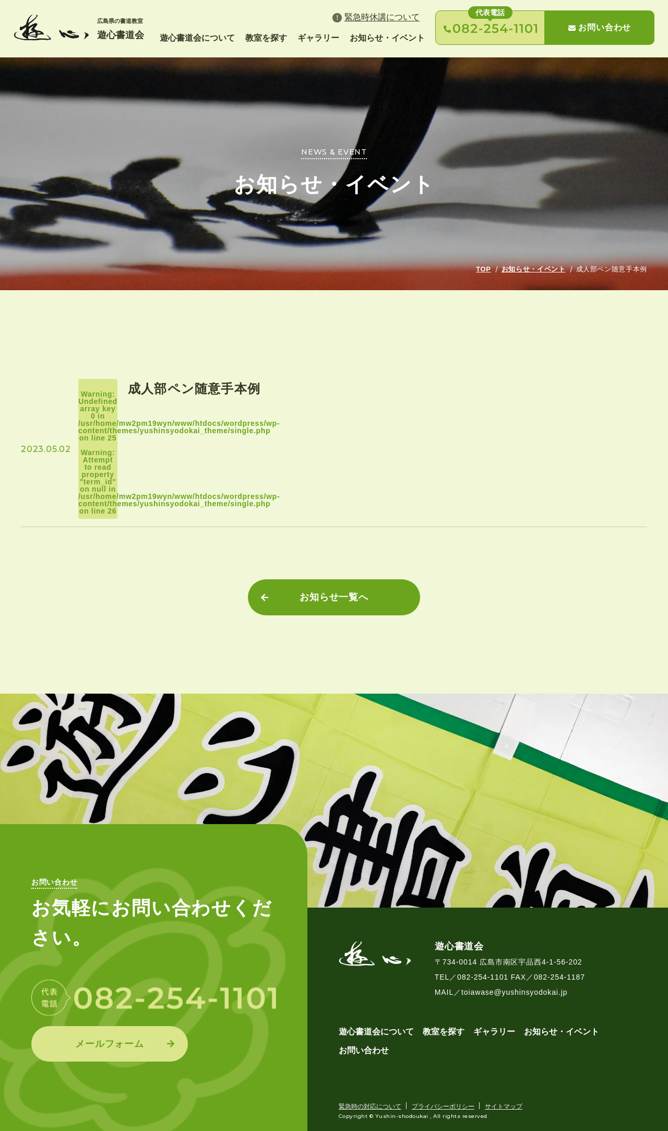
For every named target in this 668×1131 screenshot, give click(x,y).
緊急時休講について (382, 17)
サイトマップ (503, 1106)
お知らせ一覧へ (334, 597)
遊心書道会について (197, 37)
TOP (483, 269)
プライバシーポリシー (443, 1106)
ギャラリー (318, 37)
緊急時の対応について (370, 1106)
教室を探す (266, 37)
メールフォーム (109, 1044)
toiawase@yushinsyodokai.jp (514, 992)
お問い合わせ (599, 27)
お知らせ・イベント (387, 37)
